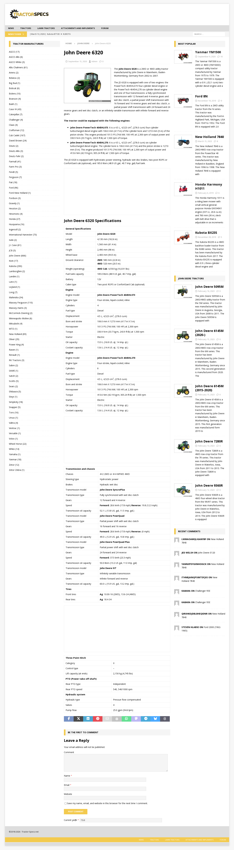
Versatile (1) (15, 433)
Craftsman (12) (16, 130)
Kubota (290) (15, 266)
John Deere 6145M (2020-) (209, 333)
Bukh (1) (13, 104)
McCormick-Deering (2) (20, 313)
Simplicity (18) (16, 402)
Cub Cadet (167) (17, 135)
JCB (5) (12, 250)
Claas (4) (13, 125)
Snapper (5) (15, 407)
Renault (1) (14, 355)
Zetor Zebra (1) (16, 470)
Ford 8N (201, 96)
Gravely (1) (14, 203)
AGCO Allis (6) (16, 57)
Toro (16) (13, 412)
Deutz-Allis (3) (16, 151)
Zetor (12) (14, 465)
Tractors (27, 28)
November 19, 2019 (207, 101)
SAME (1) (13, 370)
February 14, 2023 (206, 446)
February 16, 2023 (206, 291)
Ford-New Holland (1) (20, 193)
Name (67, 776)
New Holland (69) (17, 334)
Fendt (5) (13, 172)
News (11, 28)
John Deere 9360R (209, 486)
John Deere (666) (17, 255)
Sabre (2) (13, 365)
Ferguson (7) (15, 177)
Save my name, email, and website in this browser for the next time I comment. (107, 803)
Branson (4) (15, 99)
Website (68, 794)
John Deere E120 (206, 552)
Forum (113, 28)
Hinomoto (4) (16, 214)
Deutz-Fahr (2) (16, 156)
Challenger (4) (16, 120)
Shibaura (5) (15, 391)
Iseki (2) (13, 240)
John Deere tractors (191, 278)
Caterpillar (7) (15, 114)
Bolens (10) (15, 93)
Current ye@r (71, 820)
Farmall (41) (15, 161)
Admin (94, 61)
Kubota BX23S (206, 233)
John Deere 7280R (209, 441)
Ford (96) (13, 187)
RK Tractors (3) (16, 360)
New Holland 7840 (209, 137)
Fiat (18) (13, 182)
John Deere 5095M (209, 287)
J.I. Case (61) (15, 245)
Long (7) (13, 292)
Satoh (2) (13, 376)
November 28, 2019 (207, 237)
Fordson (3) (15, 198)
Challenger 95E (202, 591)
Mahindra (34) (16, 297)
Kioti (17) (13, 261)
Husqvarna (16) (16, 224)
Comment (69, 752)
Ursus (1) (13, 417)
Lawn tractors (49, 28)
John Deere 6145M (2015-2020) (209, 388)
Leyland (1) (14, 287)
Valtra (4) (13, 423)
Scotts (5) (14, 381)
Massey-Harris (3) (18, 308)
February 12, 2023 (206, 490)
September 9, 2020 (207, 56)
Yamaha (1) (15, 454)
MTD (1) (13, 329)
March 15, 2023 (205, 141)
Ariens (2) (13, 73)
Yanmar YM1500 (208, 52)
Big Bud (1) (14, 83)
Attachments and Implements (84, 28)
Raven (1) (13, 350)
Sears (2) (13, 386)
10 (221, 56)
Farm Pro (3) (15, 167)
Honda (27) (14, 219)
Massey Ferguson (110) (21, 303)
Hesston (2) (15, 208)
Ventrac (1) (14, 428)
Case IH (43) (15, 109)
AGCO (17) (14, 52)
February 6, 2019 (205, 193)
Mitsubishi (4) (15, 323)
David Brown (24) (18, 141)
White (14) (14, 449)
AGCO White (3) (17, 62)
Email (67, 785)
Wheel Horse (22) (17, 444)
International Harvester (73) (23, 235)
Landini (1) (14, 276)
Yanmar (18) (15, 459)
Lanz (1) (13, 282)
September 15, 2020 (77, 61)
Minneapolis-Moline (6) (20, 318)
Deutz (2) (13, 146)
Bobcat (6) (14, 88)
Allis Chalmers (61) (18, 67)
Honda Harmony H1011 (208, 187)
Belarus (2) (14, 78)
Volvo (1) (13, 438)
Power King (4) (16, 344)
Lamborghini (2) (17, 271)
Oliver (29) (14, 339)
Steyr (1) (13, 397)
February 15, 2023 (206, 339)
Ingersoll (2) (15, 229)
